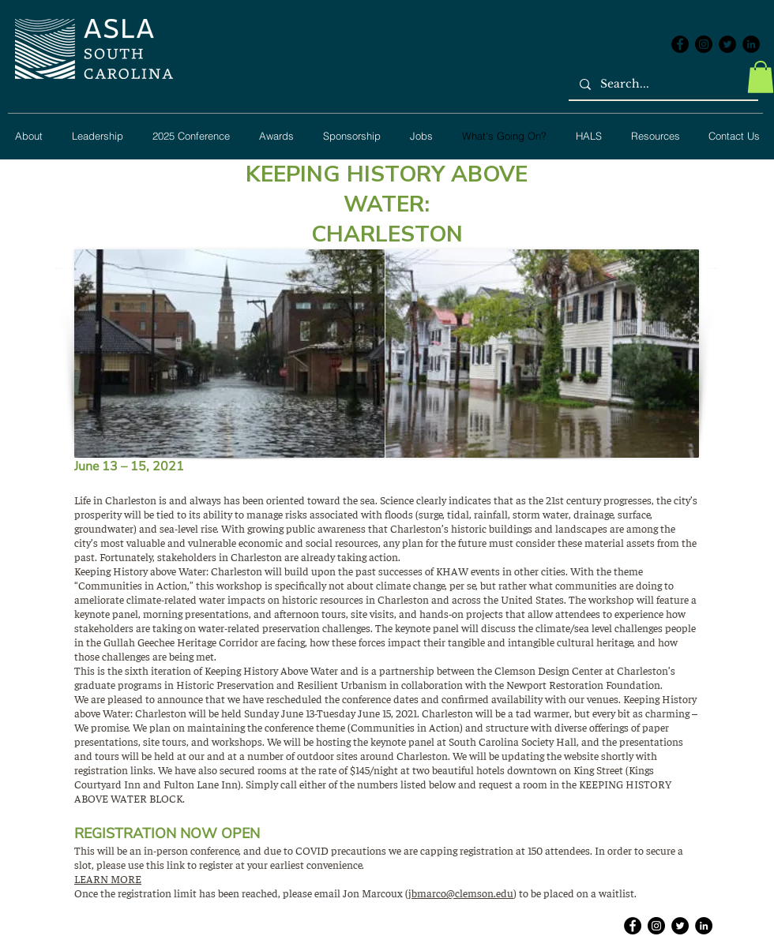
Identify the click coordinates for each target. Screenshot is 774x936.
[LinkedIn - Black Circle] (751, 44)
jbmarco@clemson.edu (460, 892)
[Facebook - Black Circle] (680, 44)
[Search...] (662, 84)
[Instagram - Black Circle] (703, 44)
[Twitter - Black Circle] (727, 44)
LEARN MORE (107, 878)
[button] (760, 77)
